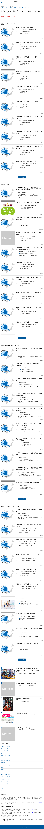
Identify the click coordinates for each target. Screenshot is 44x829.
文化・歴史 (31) (4, 753)
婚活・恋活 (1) (4, 772)
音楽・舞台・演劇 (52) (5, 760)
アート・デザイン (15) (5, 755)
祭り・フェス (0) (4, 767)
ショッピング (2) (4, 750)
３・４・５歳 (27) (4, 783)
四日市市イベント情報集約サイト (8, 6)
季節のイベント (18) (5, 779)
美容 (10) (3, 762)
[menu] (41, 2)
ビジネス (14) (3, 758)
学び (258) (3, 769)
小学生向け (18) (4, 786)
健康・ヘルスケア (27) (5, 774)
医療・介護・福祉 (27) (5, 776)
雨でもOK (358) (4, 791)
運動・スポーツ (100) (5, 765)
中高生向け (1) (4, 788)
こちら (40, 802)
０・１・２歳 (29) (4, 781)
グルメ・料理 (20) (4, 748)
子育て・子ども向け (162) (6, 746)
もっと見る (22, 177)
